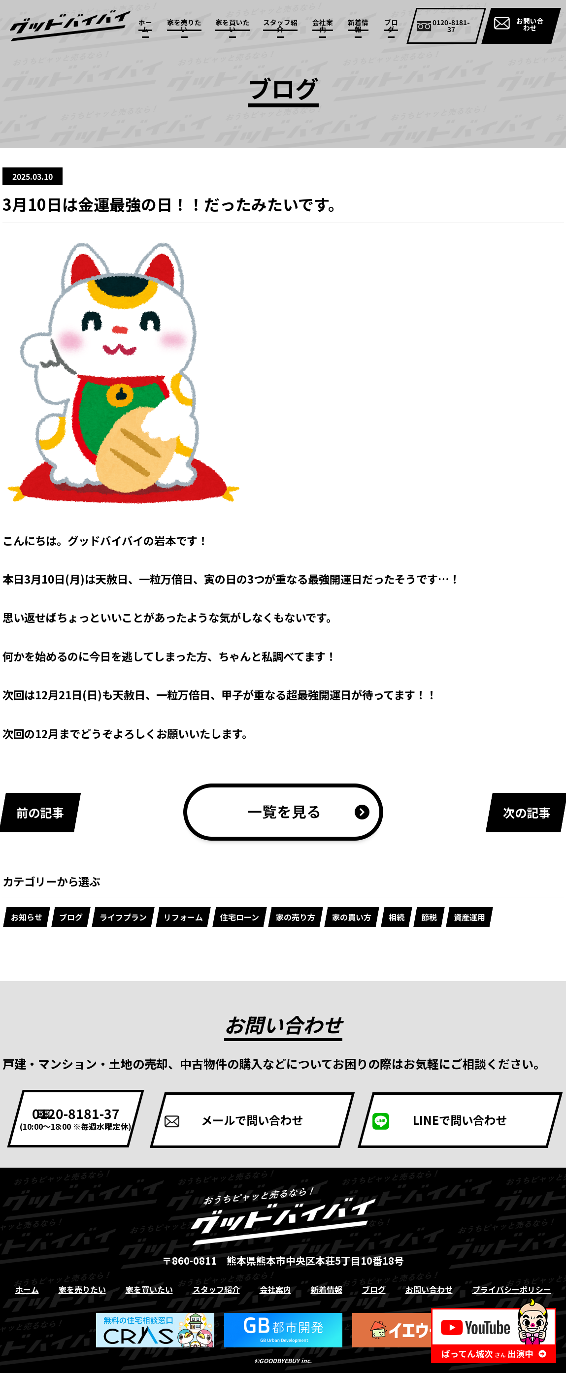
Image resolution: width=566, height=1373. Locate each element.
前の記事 (40, 812)
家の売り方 (295, 917)
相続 (396, 917)
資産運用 (469, 917)
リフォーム (183, 917)
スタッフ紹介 (280, 25)
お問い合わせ (530, 24)
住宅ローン (239, 917)
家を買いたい (232, 25)
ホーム (145, 25)
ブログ (391, 25)
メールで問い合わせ (283, 1118)
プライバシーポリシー (511, 1289)
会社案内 (322, 25)
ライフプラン (123, 917)
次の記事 (526, 812)
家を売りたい (184, 25)
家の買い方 (352, 917)
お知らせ (26, 917)
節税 (429, 917)
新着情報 (358, 25)
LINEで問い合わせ (470, 1118)
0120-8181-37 (96, 1117)
